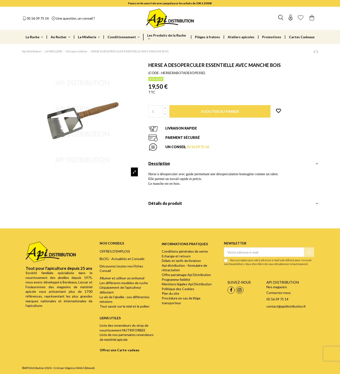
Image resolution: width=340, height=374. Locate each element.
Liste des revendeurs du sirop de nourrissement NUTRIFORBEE (124, 327)
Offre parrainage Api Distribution (186, 275)
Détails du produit (233, 203)
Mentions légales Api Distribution (187, 284)
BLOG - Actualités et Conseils (122, 259)
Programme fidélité (176, 279)
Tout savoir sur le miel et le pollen (124, 306)
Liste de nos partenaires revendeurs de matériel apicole (127, 337)
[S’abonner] (309, 252)
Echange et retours (176, 256)
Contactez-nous (278, 293)
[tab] (233, 164)
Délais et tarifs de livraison (181, 261)
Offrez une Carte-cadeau (119, 350)
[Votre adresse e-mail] (264, 252)
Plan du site (170, 293)
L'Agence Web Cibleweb (80, 368)
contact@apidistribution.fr (286, 306)
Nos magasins (276, 287)
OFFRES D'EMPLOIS (115, 251)
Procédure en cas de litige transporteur (181, 300)
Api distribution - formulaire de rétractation (184, 267)
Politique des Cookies (178, 289)
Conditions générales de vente (185, 251)
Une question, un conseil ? (75, 18)
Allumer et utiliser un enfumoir (122, 278)
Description (233, 163)
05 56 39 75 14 (38, 18)
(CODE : (154, 73)
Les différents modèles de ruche (124, 283)
